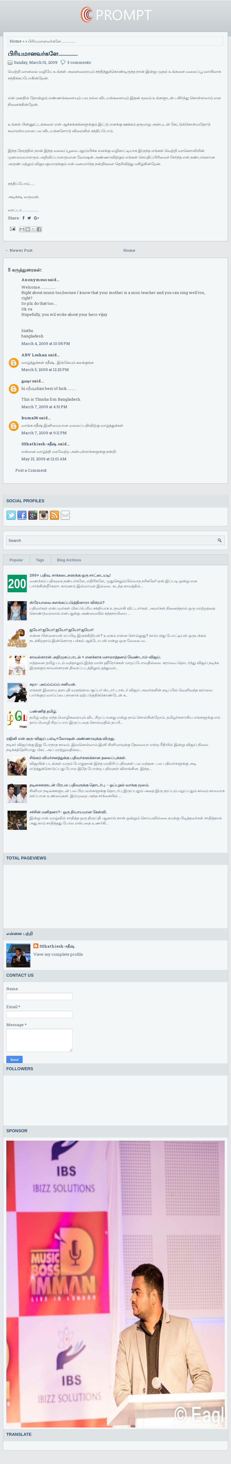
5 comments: (79, 62)
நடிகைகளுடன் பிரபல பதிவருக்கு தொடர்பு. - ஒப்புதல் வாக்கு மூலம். (89, 785)
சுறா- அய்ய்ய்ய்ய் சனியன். (52, 684)
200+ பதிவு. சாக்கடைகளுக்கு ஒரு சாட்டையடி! (69, 575)
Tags (40, 560)
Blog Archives (69, 560)
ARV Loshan (34, 355)
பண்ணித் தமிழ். (43, 711)
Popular (16, 560)
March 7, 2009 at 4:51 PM (44, 406)
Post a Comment (31, 470)
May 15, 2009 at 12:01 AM (43, 459)
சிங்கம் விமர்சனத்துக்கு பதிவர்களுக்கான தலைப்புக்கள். (77, 757)
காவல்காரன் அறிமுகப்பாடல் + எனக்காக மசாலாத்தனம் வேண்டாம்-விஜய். (95, 657)
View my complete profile (58, 954)
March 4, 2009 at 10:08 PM (45, 343)
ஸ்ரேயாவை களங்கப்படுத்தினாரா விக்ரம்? (67, 602)
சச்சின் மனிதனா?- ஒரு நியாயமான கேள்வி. (68, 812)
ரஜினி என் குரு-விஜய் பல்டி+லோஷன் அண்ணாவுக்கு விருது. (60, 738)
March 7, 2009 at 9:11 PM (44, 432)
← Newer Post (18, 250)
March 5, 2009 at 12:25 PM (45, 369)
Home (16, 41)
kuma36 (29, 417)
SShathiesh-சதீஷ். (39, 444)
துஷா (26, 381)
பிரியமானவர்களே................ (43, 53)
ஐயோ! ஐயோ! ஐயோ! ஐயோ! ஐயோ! (61, 629)
